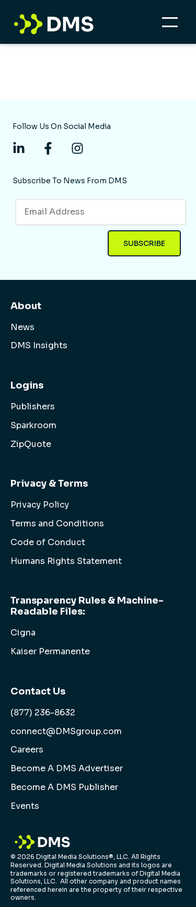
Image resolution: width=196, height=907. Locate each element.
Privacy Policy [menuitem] (39, 505)
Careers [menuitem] (26, 750)
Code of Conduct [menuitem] (47, 542)
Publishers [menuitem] (32, 406)
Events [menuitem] (24, 806)
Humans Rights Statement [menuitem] (66, 561)
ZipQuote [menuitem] (30, 444)
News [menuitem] (22, 327)
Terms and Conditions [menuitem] (57, 523)
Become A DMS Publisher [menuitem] (64, 787)
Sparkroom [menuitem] (33, 425)
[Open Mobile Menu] (172, 25)
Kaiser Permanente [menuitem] (50, 651)
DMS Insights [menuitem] (38, 345)
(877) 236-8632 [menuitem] (42, 712)
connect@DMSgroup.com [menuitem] (66, 731)
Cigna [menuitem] (23, 633)
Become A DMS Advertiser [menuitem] (66, 768)
